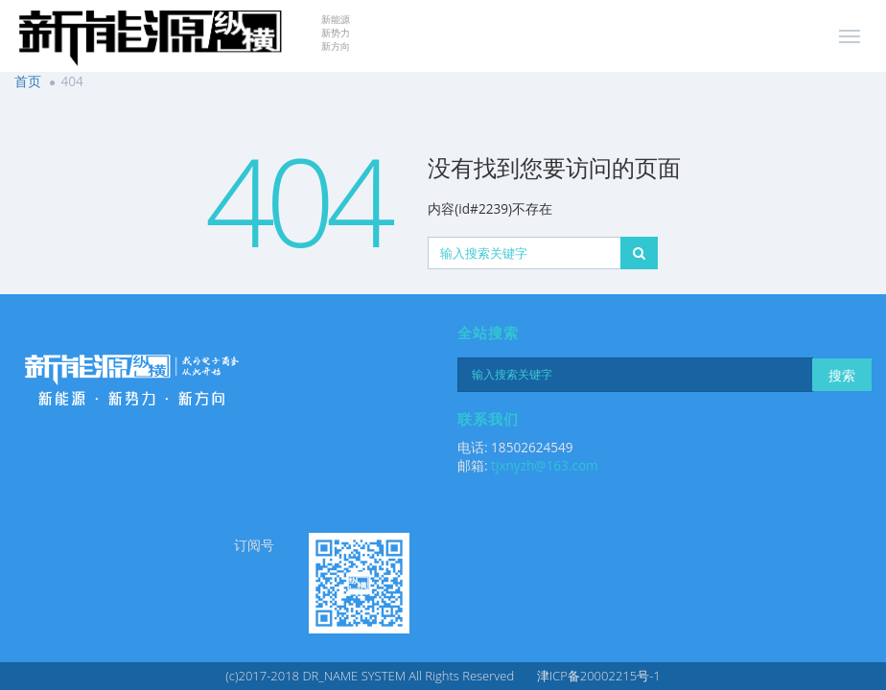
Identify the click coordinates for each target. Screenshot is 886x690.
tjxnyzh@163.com (544, 465)
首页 (27, 81)
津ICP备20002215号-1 (599, 675)
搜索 (841, 375)
